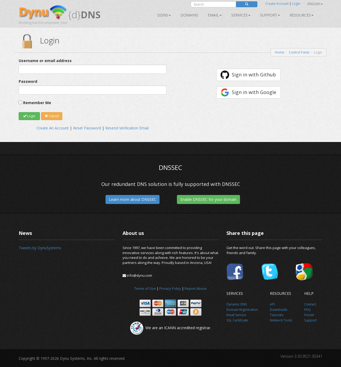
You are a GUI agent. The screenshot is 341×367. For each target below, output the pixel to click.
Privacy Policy (170, 288)
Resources (302, 15)
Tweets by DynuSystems (40, 247)
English (315, 4)
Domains (189, 15)
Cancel (52, 116)
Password (28, 81)
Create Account (277, 3)
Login (296, 3)
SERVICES (240, 15)
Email (215, 15)
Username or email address (45, 60)
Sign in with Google (254, 92)
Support (270, 15)
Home (279, 52)
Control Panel (299, 52)
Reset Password (87, 128)
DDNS (164, 15)
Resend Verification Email (127, 128)
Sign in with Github (254, 74)
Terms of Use (145, 288)
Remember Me (37, 102)
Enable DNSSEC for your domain (208, 199)
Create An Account (52, 128)
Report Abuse (196, 288)
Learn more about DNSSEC (132, 199)
